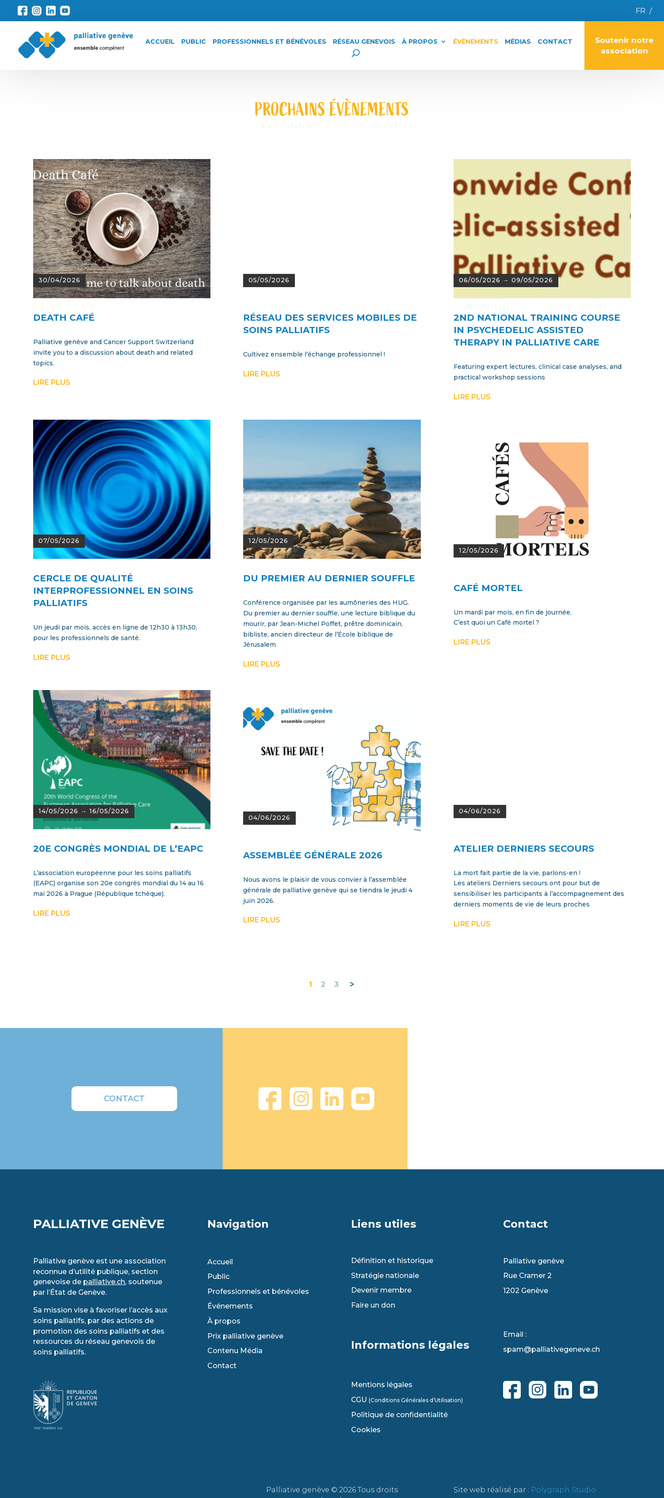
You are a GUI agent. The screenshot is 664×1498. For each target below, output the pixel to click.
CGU (407, 1400)
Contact (555, 42)
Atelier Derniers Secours (524, 984)
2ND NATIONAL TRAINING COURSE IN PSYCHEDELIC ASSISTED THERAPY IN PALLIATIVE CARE (537, 465)
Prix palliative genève (245, 1336)
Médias (518, 42)
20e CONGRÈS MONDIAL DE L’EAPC (118, 984)
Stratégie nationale (385, 1276)
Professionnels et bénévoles (258, 1292)
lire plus (51, 518)
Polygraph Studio (563, 1490)
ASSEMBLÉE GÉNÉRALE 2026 (312, 991)
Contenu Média (235, 1351)
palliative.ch (104, 1282)
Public (193, 42)
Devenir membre (381, 1290)
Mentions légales (381, 1385)
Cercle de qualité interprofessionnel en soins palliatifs (113, 726)
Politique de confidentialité (399, 1415)
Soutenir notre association (624, 45)
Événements (475, 42)
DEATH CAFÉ (64, 453)
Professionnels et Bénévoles (269, 42)
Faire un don (373, 1305)
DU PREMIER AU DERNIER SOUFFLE (329, 714)
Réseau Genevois (364, 42)
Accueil (160, 42)
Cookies (366, 1430)
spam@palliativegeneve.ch (551, 1349)
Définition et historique (392, 1261)
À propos (420, 42)
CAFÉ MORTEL (488, 723)
